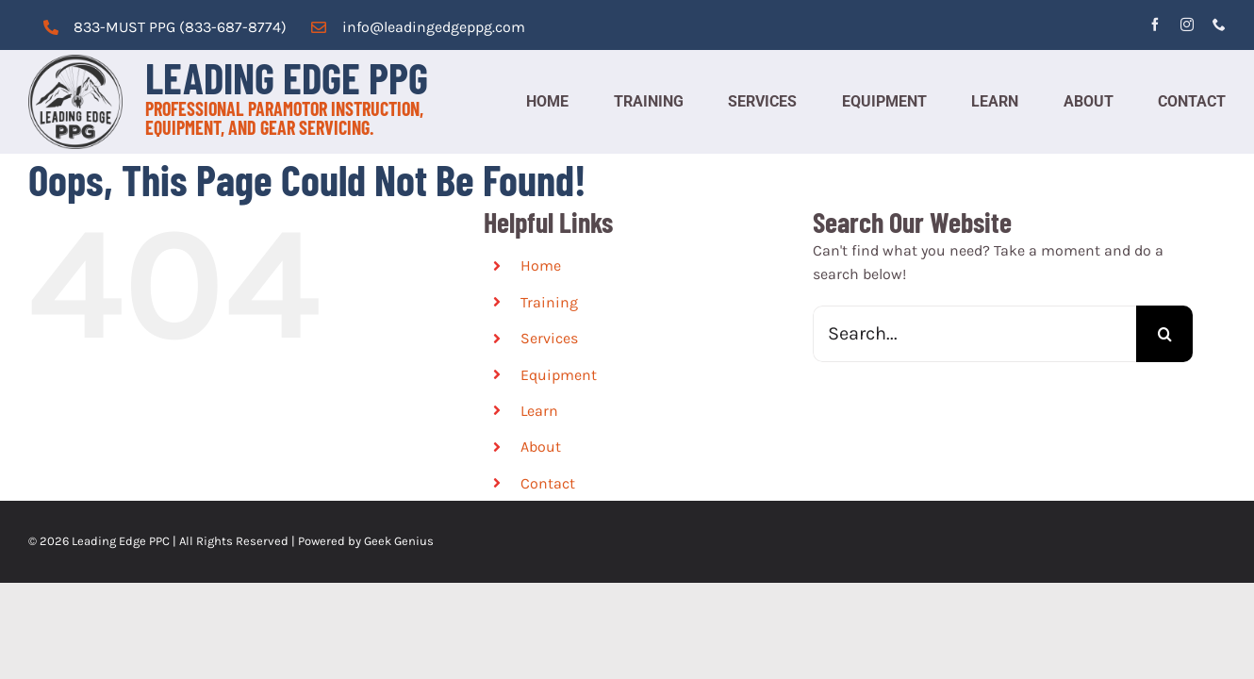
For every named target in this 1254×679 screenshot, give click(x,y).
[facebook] (1155, 24)
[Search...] (974, 334)
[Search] (1164, 334)
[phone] (1219, 24)
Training (549, 302)
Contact (547, 483)
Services (549, 338)
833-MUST (109, 27)
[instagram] (1187, 24)
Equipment (558, 375)
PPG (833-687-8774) (216, 27)
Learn (539, 411)
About (540, 446)
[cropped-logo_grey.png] (75, 62)
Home (540, 265)
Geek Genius (399, 541)
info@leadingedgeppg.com (433, 27)
